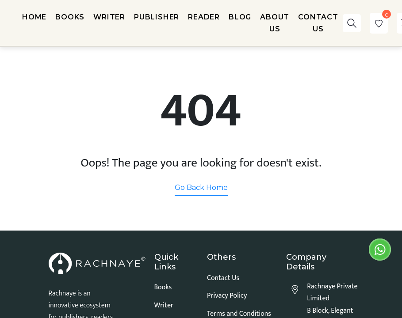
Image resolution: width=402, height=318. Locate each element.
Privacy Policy (227, 296)
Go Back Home (201, 187)
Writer (163, 305)
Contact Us (223, 278)
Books (163, 287)
